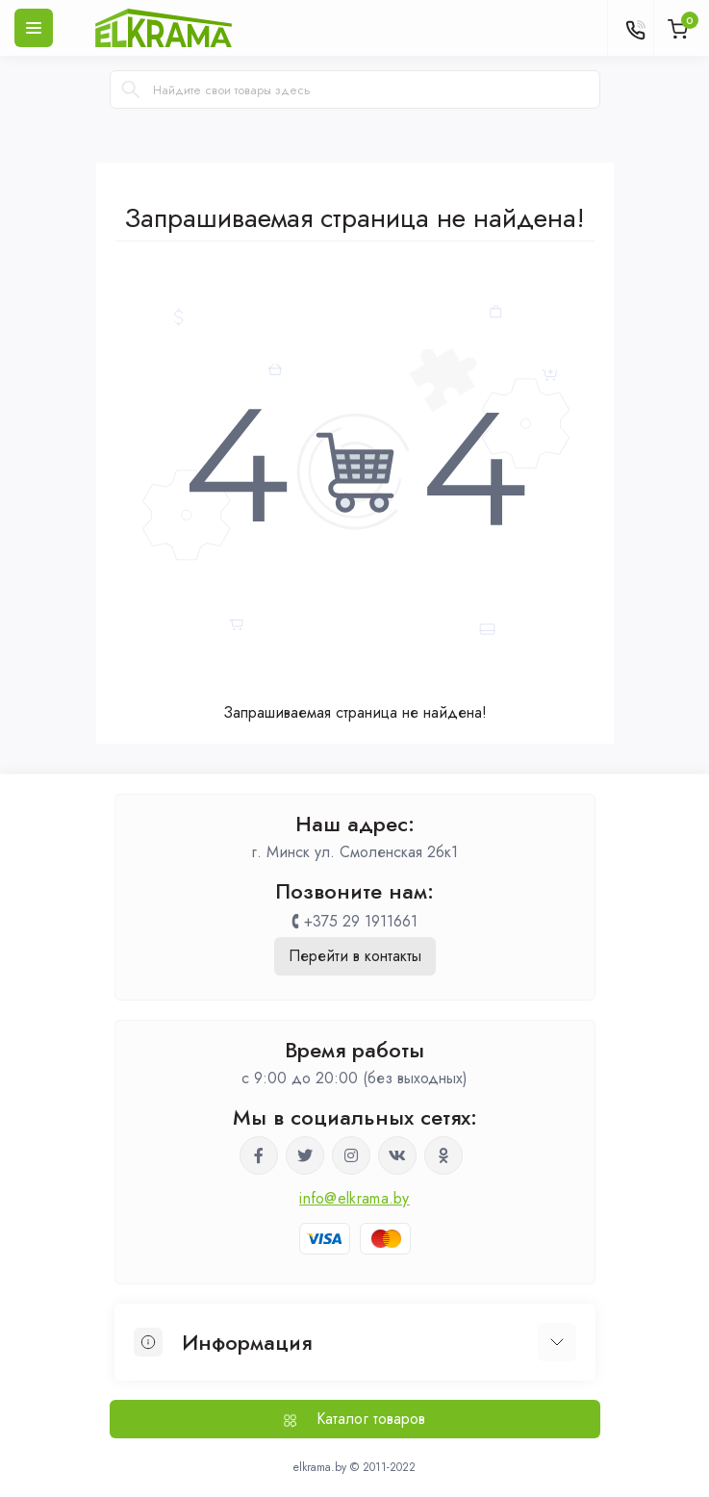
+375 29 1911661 (361, 921)
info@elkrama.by (354, 1198)
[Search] (131, 89)
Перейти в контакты (355, 956)
